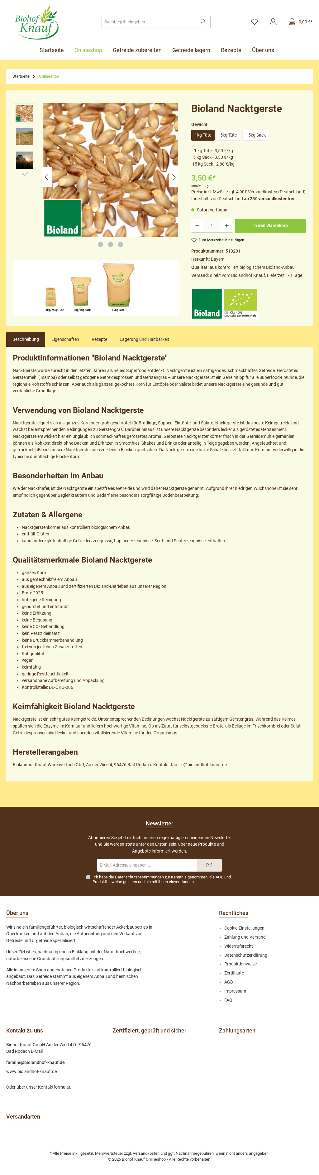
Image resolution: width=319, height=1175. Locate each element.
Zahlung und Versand (245, 937)
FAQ (228, 1000)
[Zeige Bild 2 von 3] (110, 244)
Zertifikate (234, 973)
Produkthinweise (107, 881)
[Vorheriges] (47, 177)
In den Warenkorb (270, 225)
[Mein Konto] (273, 22)
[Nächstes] (174, 177)
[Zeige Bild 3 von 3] (120, 244)
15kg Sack (256, 135)
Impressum (235, 991)
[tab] (25, 339)
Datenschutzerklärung (245, 955)
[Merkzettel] (254, 22)
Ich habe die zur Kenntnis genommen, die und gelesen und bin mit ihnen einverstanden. (162, 879)
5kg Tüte (228, 135)
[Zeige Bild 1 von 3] (100, 244)
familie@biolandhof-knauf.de (35, 1062)
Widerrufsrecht (238, 946)
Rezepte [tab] (99, 339)
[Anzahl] (212, 226)
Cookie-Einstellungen (244, 928)
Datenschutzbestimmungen (139, 877)
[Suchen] (204, 22)
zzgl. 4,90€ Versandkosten (252, 192)
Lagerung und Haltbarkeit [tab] (144, 339)
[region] (96, 177)
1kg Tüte (203, 135)
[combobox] (149, 22)
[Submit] (209, 865)
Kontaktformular (54, 1087)
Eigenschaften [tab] (65, 339)
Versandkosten (146, 1153)
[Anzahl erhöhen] (227, 226)
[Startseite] (54, 50)
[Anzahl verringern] (197, 226)
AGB (219, 877)
